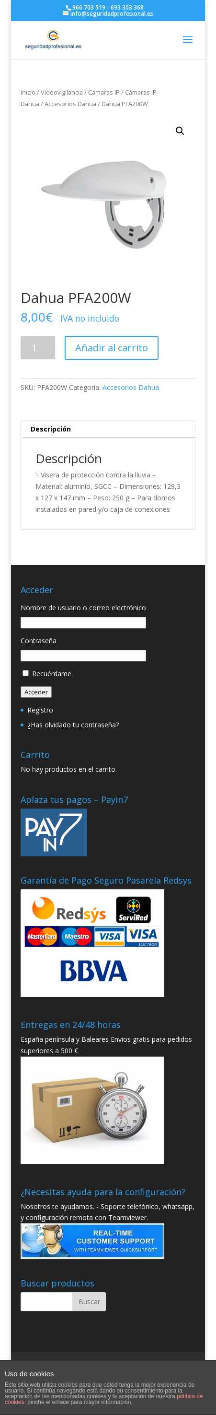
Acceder (36, 692)
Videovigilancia (62, 92)
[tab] (108, 429)
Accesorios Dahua (70, 103)
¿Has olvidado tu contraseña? (73, 724)
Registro (40, 709)
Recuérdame (51, 673)
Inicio (28, 92)
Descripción (51, 428)
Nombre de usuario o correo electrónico (83, 607)
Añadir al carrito (111, 347)
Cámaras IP (104, 92)
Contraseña (39, 640)
